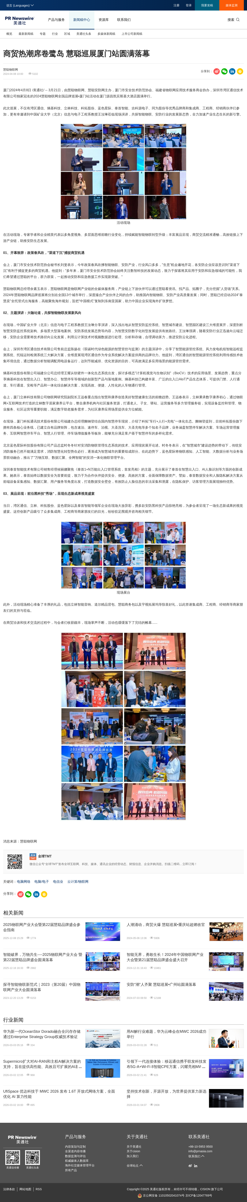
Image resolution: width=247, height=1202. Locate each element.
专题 (43, 33)
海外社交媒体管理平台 (80, 1165)
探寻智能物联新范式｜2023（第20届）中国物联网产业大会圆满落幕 (41, 987)
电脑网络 (23, 881)
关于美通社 (137, 1136)
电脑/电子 (41, 881)
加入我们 (132, 1156)
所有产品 (71, 1170)
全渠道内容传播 (75, 1151)
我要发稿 (207, 5)
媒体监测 (232, 5)
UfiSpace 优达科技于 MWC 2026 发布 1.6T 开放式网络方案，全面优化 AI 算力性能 (59, 1094)
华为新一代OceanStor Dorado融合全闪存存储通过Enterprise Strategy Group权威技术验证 (41, 1034)
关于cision (133, 1151)
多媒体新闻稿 (106, 33)
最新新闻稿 (26, 33)
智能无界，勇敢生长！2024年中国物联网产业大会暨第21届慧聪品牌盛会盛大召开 (165, 957)
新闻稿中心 (81, 19)
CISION (205, 1189)
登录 (189, 5)
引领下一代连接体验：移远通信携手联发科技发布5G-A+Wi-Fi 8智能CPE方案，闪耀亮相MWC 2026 (166, 1064)
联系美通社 (199, 1136)
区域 (67, 33)
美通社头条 (83, 33)
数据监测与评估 (75, 1156)
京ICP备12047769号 (198, 1195)
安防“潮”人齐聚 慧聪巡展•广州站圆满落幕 (161, 984)
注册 (176, 5)
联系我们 (124, 19)
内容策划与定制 (75, 1146)
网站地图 (25, 1189)
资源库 (104, 19)
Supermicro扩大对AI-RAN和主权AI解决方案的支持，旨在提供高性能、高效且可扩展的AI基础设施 (43, 1064)
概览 (9, 33)
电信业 (58, 881)
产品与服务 (56, 19)
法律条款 (9, 1189)
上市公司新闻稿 (132, 33)
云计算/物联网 (77, 881)
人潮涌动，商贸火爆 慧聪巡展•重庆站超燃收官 (166, 925)
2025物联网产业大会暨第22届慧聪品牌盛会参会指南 (41, 927)
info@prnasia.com (200, 1151)
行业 (55, 33)
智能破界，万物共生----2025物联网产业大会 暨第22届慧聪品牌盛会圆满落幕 (42, 957)
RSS (39, 1189)
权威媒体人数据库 (77, 1160)
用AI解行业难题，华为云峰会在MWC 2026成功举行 (166, 1034)
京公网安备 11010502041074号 (161, 1195)
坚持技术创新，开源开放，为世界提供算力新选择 (166, 1094)
